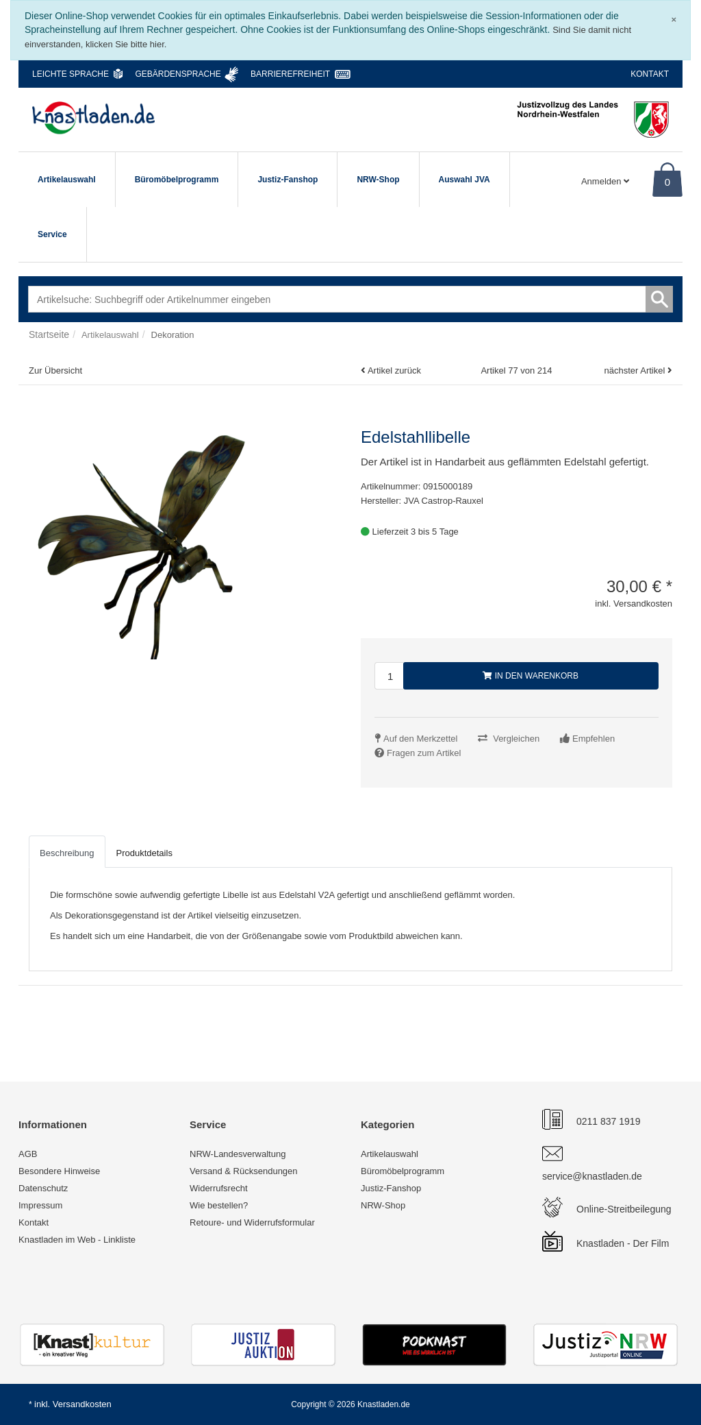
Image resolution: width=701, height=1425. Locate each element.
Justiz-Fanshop (287, 179)
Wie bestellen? (219, 1205)
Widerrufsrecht (219, 1188)
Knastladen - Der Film (622, 1243)
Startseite (49, 334)
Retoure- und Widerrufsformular (252, 1222)
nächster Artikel (635, 370)
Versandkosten (82, 1404)
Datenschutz (43, 1188)
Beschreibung (67, 853)
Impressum (40, 1205)
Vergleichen (516, 738)
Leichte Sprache (70, 74)
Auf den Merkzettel (420, 738)
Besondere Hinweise (59, 1171)
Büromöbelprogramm (177, 179)
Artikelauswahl (67, 179)
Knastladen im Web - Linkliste (77, 1239)
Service (52, 234)
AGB (27, 1154)
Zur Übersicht (55, 370)
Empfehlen (593, 738)
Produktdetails (144, 853)
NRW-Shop (378, 179)
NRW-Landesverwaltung (237, 1154)
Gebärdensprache (177, 74)
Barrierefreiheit (290, 74)
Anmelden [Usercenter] (605, 181)
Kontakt (649, 74)
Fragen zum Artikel (424, 753)
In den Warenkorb (530, 676)
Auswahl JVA (464, 179)
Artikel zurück (394, 370)
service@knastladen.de (592, 1176)
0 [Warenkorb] (667, 182)
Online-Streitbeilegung (624, 1209)
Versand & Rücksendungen (244, 1171)
